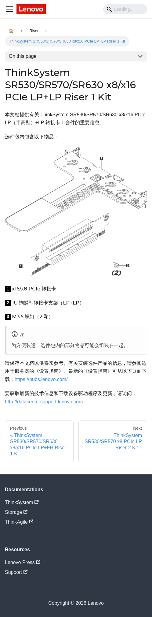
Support (16, 572)
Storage (16, 512)
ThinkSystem (22, 502)
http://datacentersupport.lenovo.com (44, 401)
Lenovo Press (22, 562)
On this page (23, 56)
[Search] (125, 9)
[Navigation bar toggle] (9, 9)
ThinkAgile (19, 522)
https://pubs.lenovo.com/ (41, 379)
